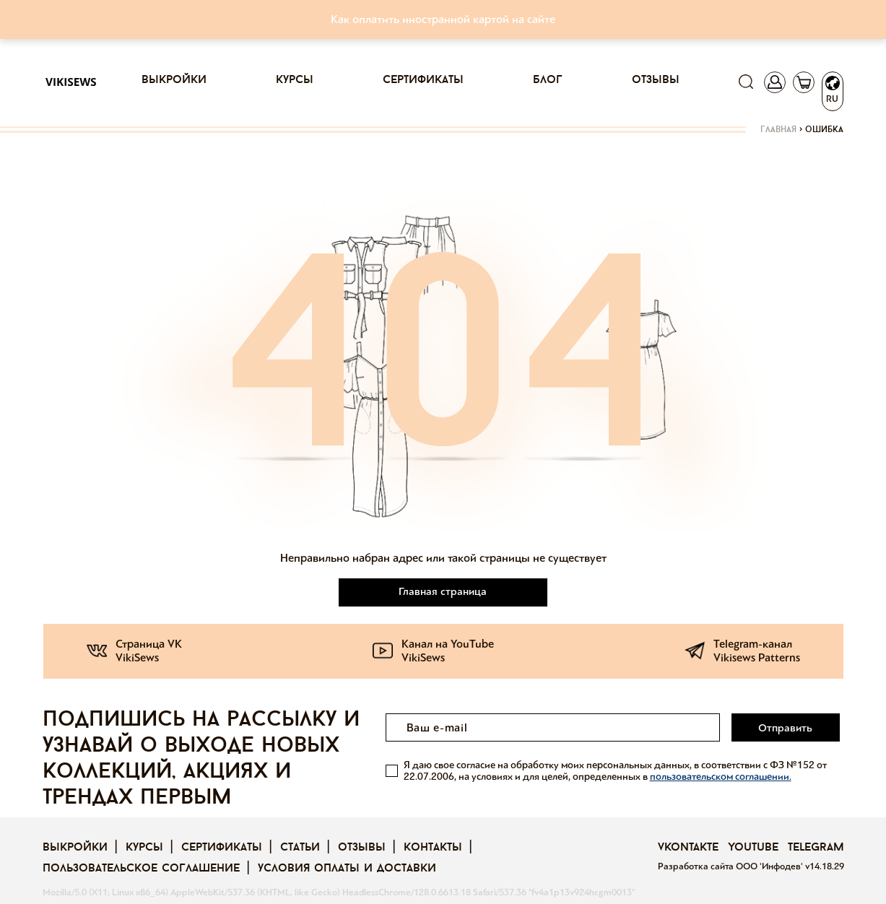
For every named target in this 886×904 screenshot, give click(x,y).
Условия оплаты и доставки (347, 868)
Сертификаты (423, 80)
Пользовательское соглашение (141, 868)
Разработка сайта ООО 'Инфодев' (731, 866)
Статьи (300, 847)
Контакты (433, 847)
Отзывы (655, 80)
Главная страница (443, 591)
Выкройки (174, 80)
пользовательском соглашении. (720, 776)
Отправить (786, 727)
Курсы (294, 80)
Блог (548, 80)
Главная (778, 130)
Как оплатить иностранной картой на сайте (443, 19)
